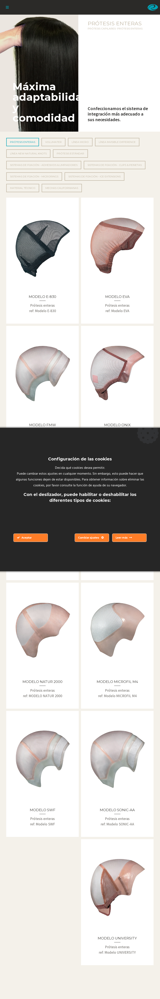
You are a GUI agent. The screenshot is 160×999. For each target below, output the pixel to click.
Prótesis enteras (22, 142)
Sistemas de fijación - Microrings (34, 176)
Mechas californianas (61, 187)
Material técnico (22, 187)
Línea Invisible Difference (117, 142)
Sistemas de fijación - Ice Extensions (94, 176)
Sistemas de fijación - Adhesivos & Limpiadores (44, 164)
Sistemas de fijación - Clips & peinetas (115, 164)
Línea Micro (80, 142)
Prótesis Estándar (70, 153)
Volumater (53, 142)
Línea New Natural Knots (28, 153)
